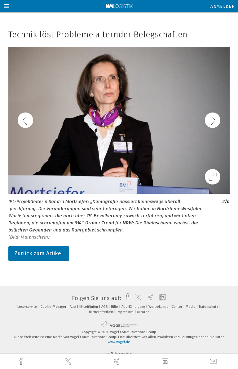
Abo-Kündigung (133, 307)
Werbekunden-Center (165, 307)
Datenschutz (209, 307)
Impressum (125, 312)
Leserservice (27, 307)
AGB (104, 307)
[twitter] (69, 361)
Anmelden (222, 6)
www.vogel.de (119, 342)
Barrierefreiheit (101, 312)
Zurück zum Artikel (39, 253)
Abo (73, 307)
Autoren (143, 312)
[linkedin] (165, 362)
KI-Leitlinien (89, 307)
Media (191, 307)
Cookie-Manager (54, 307)
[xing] (117, 361)
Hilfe (115, 307)
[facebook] (22, 361)
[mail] (214, 361)
